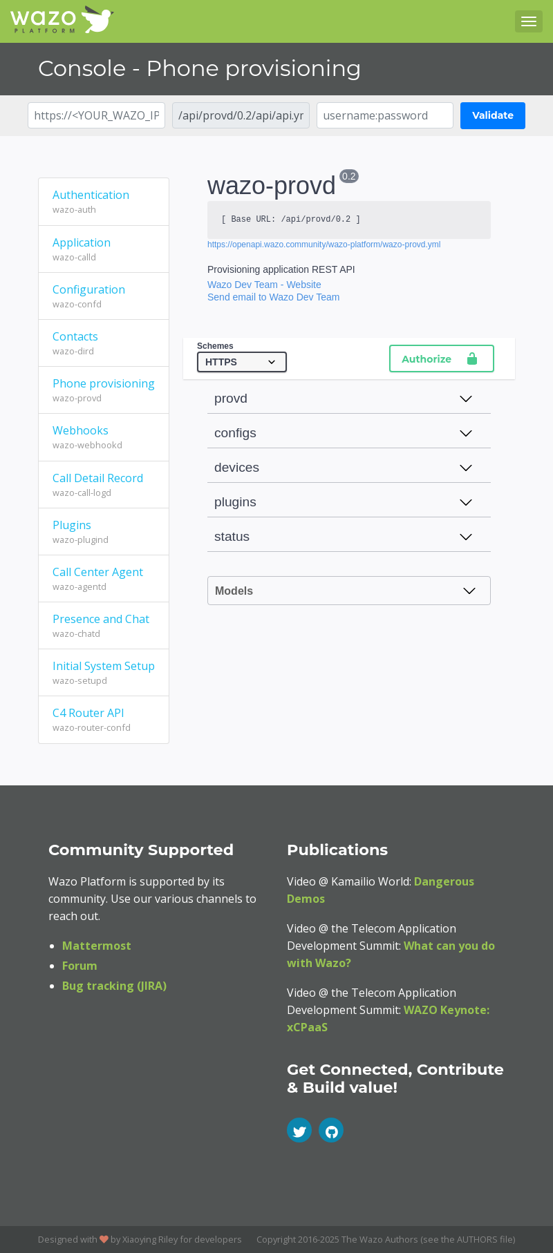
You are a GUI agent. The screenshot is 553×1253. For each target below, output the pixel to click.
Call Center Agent (104, 578)
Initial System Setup (104, 672)
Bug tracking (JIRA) (114, 985)
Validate (493, 115)
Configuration (104, 296)
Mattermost (96, 945)
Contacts (104, 343)
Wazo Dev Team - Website (264, 284)
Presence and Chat (104, 625)
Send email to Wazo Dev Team (273, 297)
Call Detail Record (104, 484)
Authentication (104, 201)
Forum (79, 965)
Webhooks (104, 437)
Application (104, 249)
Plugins (104, 531)
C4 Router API (104, 719)
